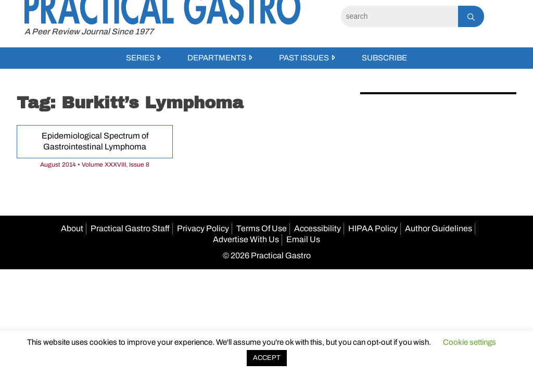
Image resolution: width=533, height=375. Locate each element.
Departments (216, 58)
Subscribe (384, 58)
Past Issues (304, 58)
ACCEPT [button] (267, 357)
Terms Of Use (261, 228)
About (72, 228)
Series (140, 58)
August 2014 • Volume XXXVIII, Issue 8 (94, 164)
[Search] (399, 16)
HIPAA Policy (373, 228)
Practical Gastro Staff (130, 228)
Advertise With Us (246, 239)
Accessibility (317, 228)
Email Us (303, 239)
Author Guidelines (438, 228)
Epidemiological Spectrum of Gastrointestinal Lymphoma (95, 141)
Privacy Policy (203, 228)
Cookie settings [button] (469, 342)
